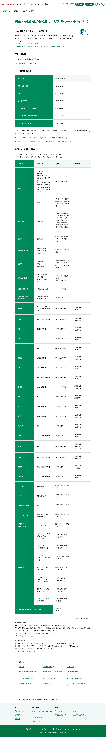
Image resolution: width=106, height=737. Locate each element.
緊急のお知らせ (60, 711)
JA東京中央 (6, 11)
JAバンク (76, 729)
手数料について (19, 711)
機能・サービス (27, 699)
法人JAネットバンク (62, 729)
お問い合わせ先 (37, 721)
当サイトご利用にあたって (43, 729)
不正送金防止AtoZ (60, 715)
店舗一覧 (17, 719)
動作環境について (20, 715)
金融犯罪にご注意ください (81, 715)
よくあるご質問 (37, 717)
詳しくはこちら (41, 525)
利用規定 (28, 729)
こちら (25, 63)
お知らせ (76, 711)
